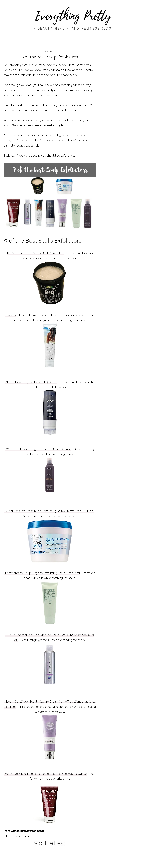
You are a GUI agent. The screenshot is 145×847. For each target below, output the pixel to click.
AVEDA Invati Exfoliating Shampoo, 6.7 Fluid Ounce (38, 449)
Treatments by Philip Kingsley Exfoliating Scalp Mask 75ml (42, 573)
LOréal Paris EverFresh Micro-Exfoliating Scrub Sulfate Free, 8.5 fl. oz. (48, 511)
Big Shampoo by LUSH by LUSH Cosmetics (35, 253)
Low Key (10, 315)
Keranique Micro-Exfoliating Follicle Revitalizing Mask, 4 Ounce (46, 773)
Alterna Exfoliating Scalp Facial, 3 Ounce (31, 382)
